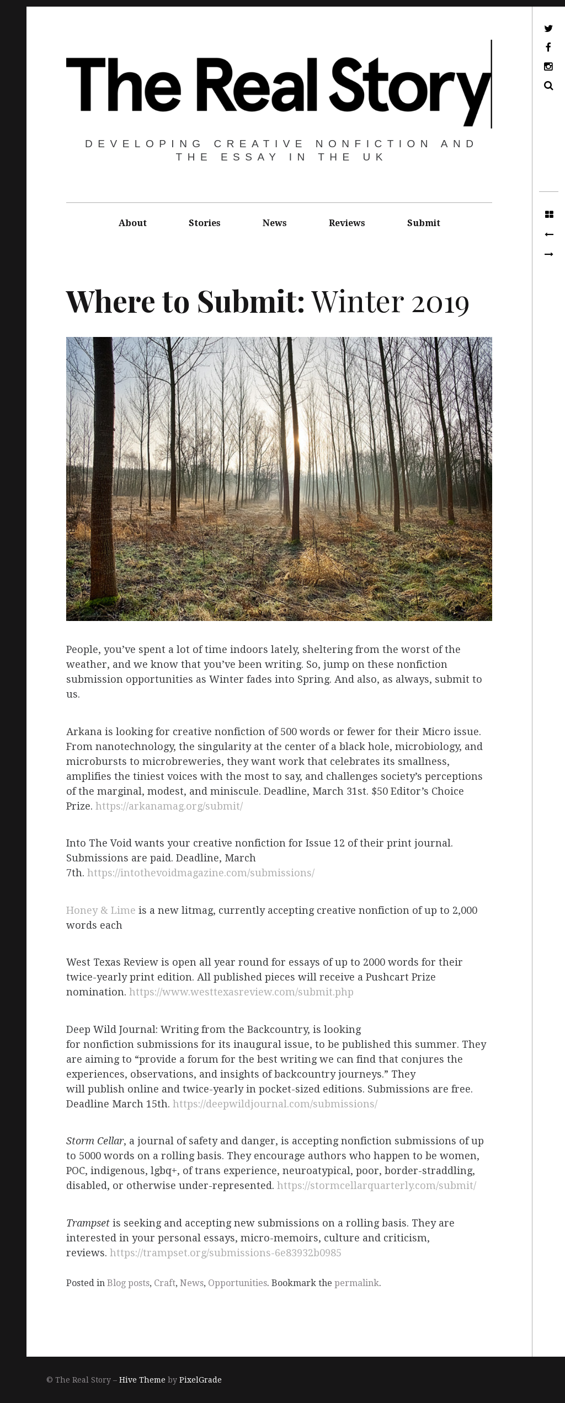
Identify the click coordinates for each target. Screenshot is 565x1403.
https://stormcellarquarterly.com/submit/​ (376, 1186)
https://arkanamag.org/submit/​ (169, 806)
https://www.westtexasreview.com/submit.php (241, 992)
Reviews (347, 223)
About (133, 223)
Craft (164, 1283)
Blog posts (128, 1283)
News (275, 223)
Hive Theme (142, 1379)
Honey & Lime (101, 910)
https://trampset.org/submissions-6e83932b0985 (226, 1253)
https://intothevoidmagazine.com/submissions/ (201, 873)
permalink (356, 1283)
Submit (423, 223)
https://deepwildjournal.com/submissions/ (275, 1104)
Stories (205, 223)
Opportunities (237, 1283)
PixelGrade (200, 1379)
